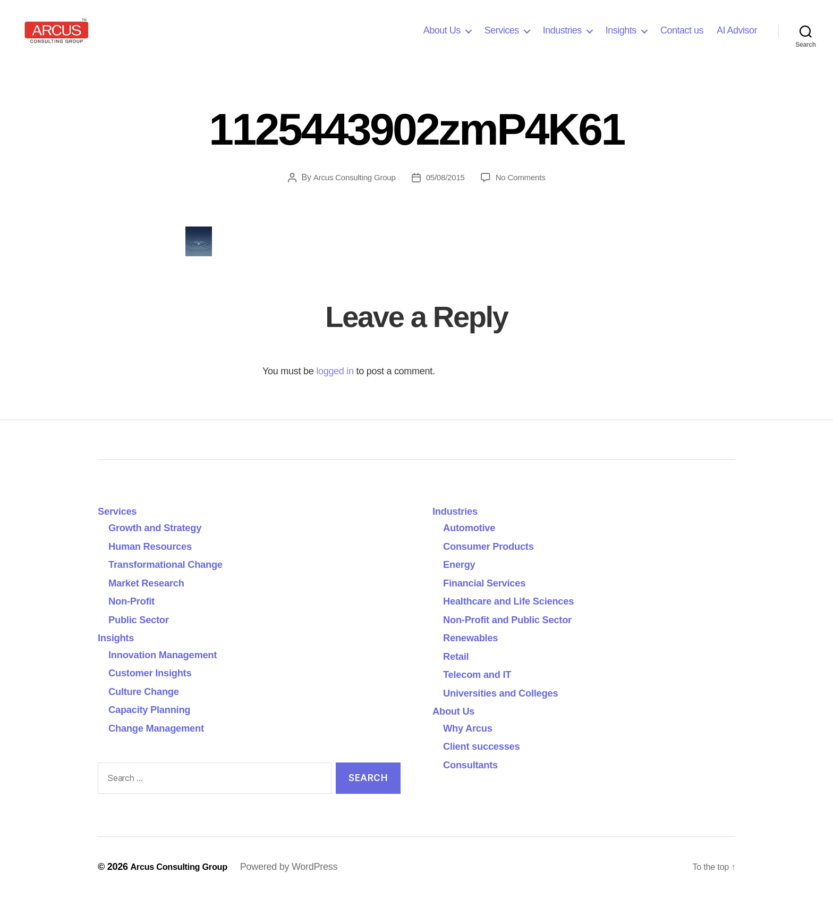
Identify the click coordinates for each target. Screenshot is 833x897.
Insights (621, 30)
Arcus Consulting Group (351, 177)
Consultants (474, 764)
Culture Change (149, 691)
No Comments (523, 177)
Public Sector (143, 619)
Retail (458, 656)
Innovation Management (170, 654)
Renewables (474, 637)
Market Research (152, 582)
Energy (461, 564)
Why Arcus (471, 728)
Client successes (487, 746)
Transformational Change (174, 564)
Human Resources (156, 546)
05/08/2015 (446, 177)
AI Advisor (737, 30)
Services (501, 30)
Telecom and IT (482, 674)
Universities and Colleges (509, 692)
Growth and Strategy (161, 527)
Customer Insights (159, 672)
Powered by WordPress (299, 866)
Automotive (473, 527)
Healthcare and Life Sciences (518, 600)
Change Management (163, 728)
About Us (442, 30)
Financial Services (490, 582)
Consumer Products (495, 546)
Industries (562, 30)
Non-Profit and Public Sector (517, 619)
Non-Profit (135, 600)
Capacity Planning (155, 709)
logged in (335, 371)
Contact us (681, 30)
